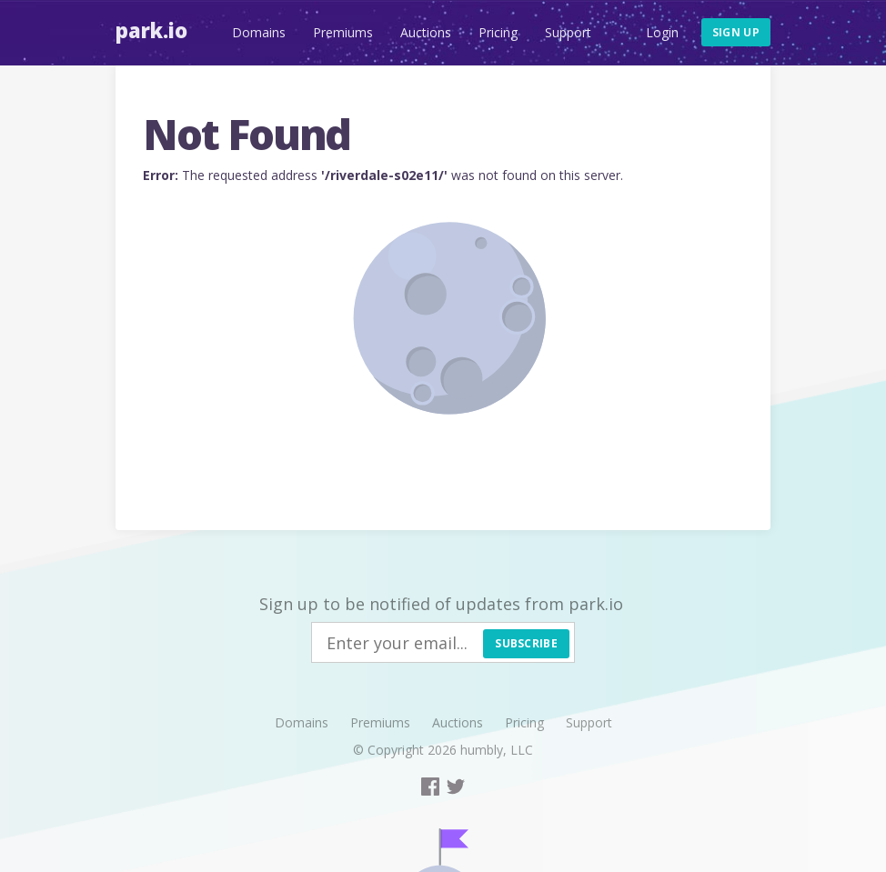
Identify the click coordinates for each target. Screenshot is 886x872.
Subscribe (526, 643)
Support (568, 32)
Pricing (498, 32)
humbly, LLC (496, 749)
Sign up (736, 32)
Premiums (343, 32)
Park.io (151, 30)
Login (662, 32)
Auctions (425, 32)
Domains (259, 32)
